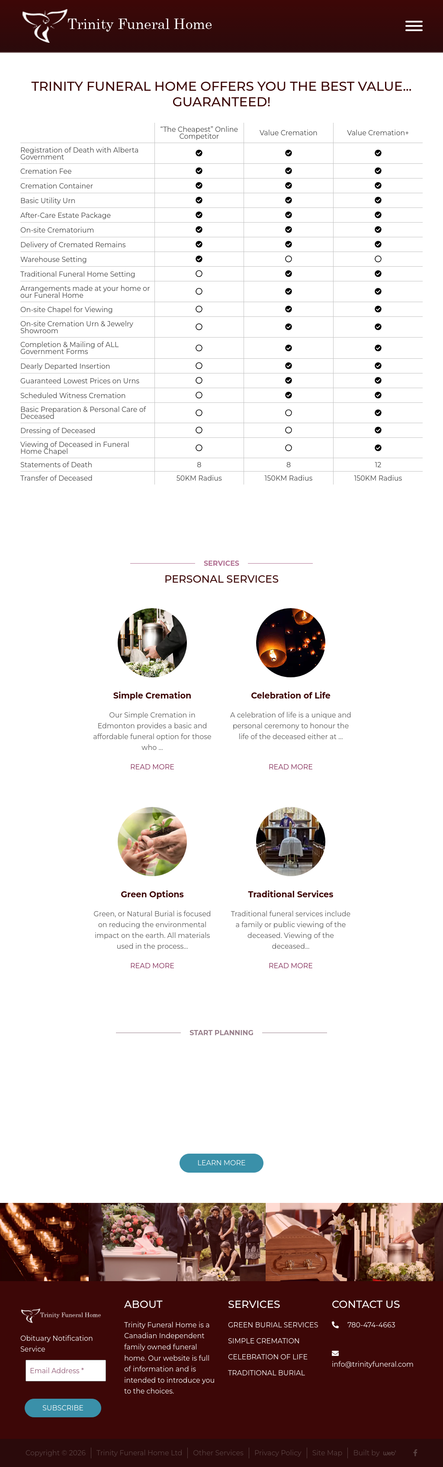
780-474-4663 (363, 1324)
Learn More (221, 1163)
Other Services (218, 1453)
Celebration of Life (268, 1356)
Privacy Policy (278, 1453)
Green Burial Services (273, 1324)
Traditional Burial (266, 1372)
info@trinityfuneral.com (373, 1358)
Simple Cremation (264, 1340)
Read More (152, 767)
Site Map (327, 1453)
